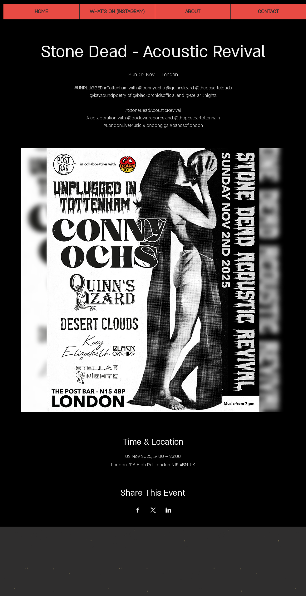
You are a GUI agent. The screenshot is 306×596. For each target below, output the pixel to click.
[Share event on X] (153, 510)
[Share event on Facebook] (138, 510)
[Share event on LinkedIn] (168, 510)
